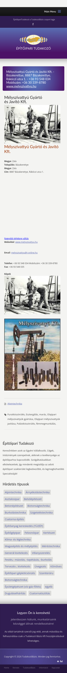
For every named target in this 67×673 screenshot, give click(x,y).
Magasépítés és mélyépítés (21, 546)
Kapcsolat (56, 667)
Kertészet (49, 532)
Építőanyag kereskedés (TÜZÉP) (24, 526)
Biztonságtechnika (39, 505)
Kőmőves (56, 566)
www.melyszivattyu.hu (21, 86)
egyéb (48, 586)
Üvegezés (40, 566)
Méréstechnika (51, 546)
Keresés (16, 667)
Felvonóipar (32, 532)
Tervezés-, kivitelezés (17, 566)
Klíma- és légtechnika (18, 539)
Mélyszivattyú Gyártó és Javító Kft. (23, 99)
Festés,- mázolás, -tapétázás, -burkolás (28, 559)
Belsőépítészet (33, 499)
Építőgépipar (12, 532)
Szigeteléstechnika (41, 512)
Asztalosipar (12, 499)
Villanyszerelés (41, 553)
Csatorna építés (14, 519)
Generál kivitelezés (16, 553)
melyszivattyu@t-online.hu (24, 252)
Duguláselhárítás (15, 593)
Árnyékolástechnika (37, 492)
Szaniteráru (46, 573)
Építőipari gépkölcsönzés (20, 573)
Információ (43, 667)
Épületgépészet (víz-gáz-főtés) (23, 586)
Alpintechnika (15, 403)
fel (61, 661)
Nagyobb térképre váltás (16, 238)
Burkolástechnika (15, 512)
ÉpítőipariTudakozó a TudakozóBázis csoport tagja (34, 19)
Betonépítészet (14, 505)
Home (6, 667)
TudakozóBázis (29, 667)
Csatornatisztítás (40, 593)
